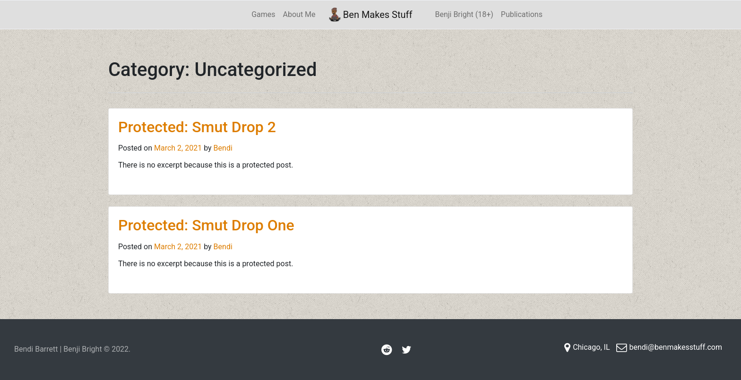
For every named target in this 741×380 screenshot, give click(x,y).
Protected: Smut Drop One (206, 225)
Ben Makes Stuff (371, 15)
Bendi (223, 148)
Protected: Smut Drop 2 (197, 127)
